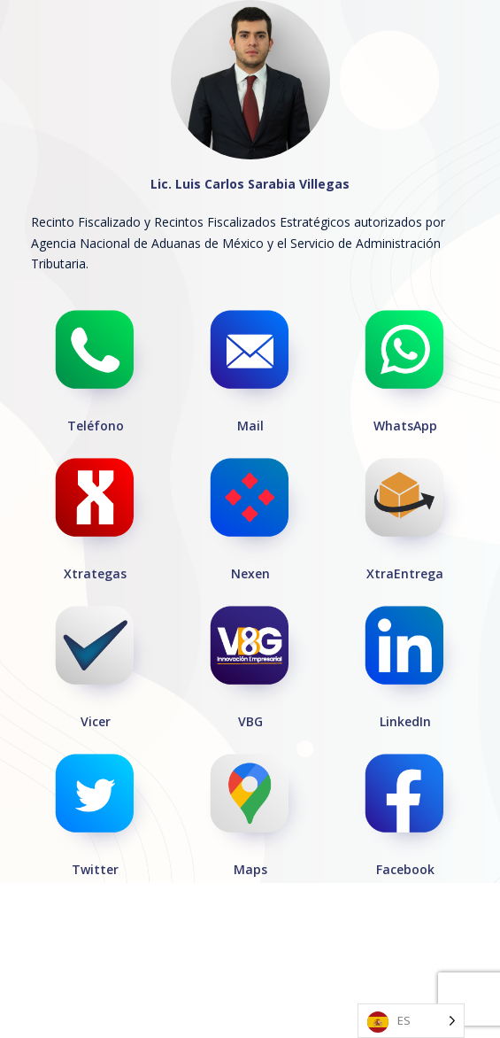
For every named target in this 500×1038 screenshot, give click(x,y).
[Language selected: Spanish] (411, 1020)
